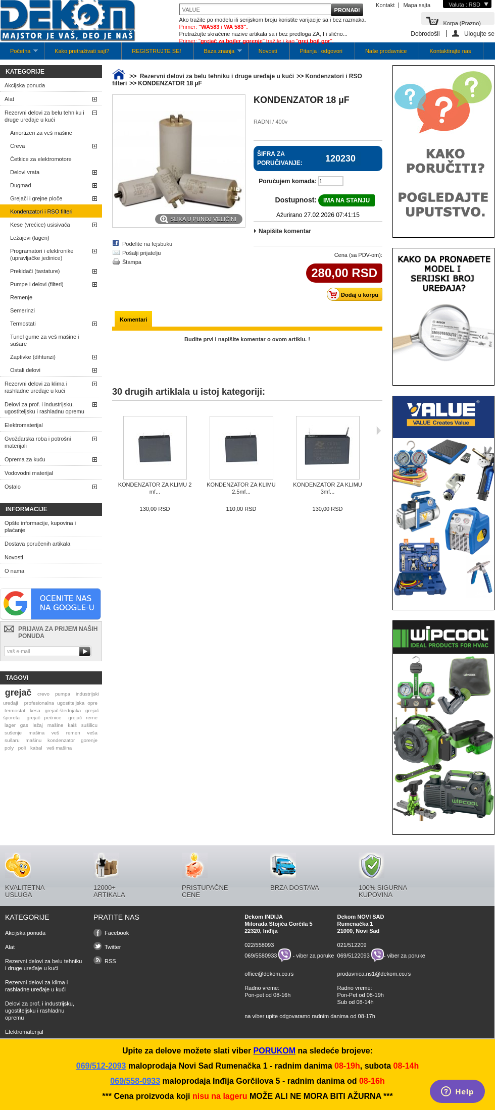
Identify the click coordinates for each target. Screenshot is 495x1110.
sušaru (12, 740)
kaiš (72, 725)
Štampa (131, 262)
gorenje (89, 740)
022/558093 (259, 945)
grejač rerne (82, 717)
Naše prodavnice (386, 51)
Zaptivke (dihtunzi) (33, 357)
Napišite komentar (285, 231)
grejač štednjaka (62, 710)
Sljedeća (378, 430)
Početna (19, 54)
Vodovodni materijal (29, 473)
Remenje (21, 297)
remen (73, 732)
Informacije (26, 509)
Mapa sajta (416, 5)
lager (10, 725)
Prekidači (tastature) (35, 271)
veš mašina (59, 748)
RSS (110, 961)
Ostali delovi (25, 370)
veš (55, 732)
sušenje (13, 732)
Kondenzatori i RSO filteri (41, 211)
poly (9, 748)
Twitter (113, 947)
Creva (17, 146)
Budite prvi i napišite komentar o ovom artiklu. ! (247, 339)
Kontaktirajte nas (450, 51)
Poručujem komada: (288, 181)
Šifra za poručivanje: (280, 158)
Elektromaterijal (24, 425)
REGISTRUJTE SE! (156, 51)
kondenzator (61, 740)
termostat (15, 710)
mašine (55, 725)
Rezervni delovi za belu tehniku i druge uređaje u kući (44, 116)
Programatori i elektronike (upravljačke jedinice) (41, 254)
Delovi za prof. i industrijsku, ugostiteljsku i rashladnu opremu (44, 407)
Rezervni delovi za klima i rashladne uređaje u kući (36, 387)
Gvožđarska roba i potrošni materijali (38, 442)
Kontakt (385, 5)
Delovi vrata (24, 172)
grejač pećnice (44, 717)
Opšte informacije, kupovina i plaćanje (40, 526)
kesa (35, 710)
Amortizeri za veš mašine (41, 133)
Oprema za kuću (25, 459)
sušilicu (89, 725)
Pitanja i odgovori (321, 51)
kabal (36, 748)
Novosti (268, 51)
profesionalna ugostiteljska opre (60, 703)
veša (92, 732)
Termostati (23, 324)
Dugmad (20, 185)
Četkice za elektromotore (41, 159)
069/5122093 (353, 955)
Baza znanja (218, 54)
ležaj (38, 725)
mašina (37, 732)
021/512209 (352, 945)
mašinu (33, 740)
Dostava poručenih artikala (37, 544)
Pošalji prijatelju (141, 253)
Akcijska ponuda (25, 85)
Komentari (133, 319)
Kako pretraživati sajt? (82, 51)
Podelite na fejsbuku (147, 244)
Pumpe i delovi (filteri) (37, 284)
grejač (18, 693)
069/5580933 (260, 955)
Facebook (117, 933)
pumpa (62, 694)
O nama (14, 571)
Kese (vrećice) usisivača (40, 225)
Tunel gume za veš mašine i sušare (44, 340)
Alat (9, 99)
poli (22, 748)
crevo (43, 694)
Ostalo (13, 487)
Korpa (462, 22)
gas (24, 725)
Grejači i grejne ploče (36, 198)
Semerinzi (22, 310)
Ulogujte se (479, 33)
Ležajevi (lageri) (29, 238)
